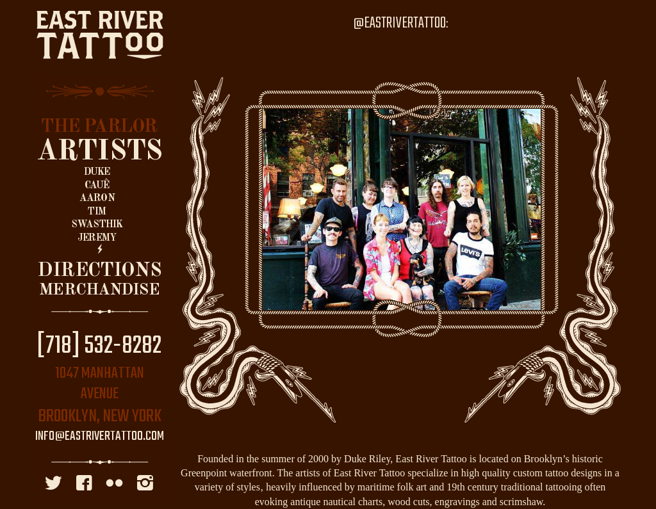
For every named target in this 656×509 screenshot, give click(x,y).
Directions (99, 270)
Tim (97, 212)
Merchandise (99, 290)
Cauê (97, 186)
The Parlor (99, 127)
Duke (97, 172)
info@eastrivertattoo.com (99, 436)
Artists (100, 152)
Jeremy (97, 238)
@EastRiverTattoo (399, 23)
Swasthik (97, 225)
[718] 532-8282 (99, 346)
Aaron (97, 198)
